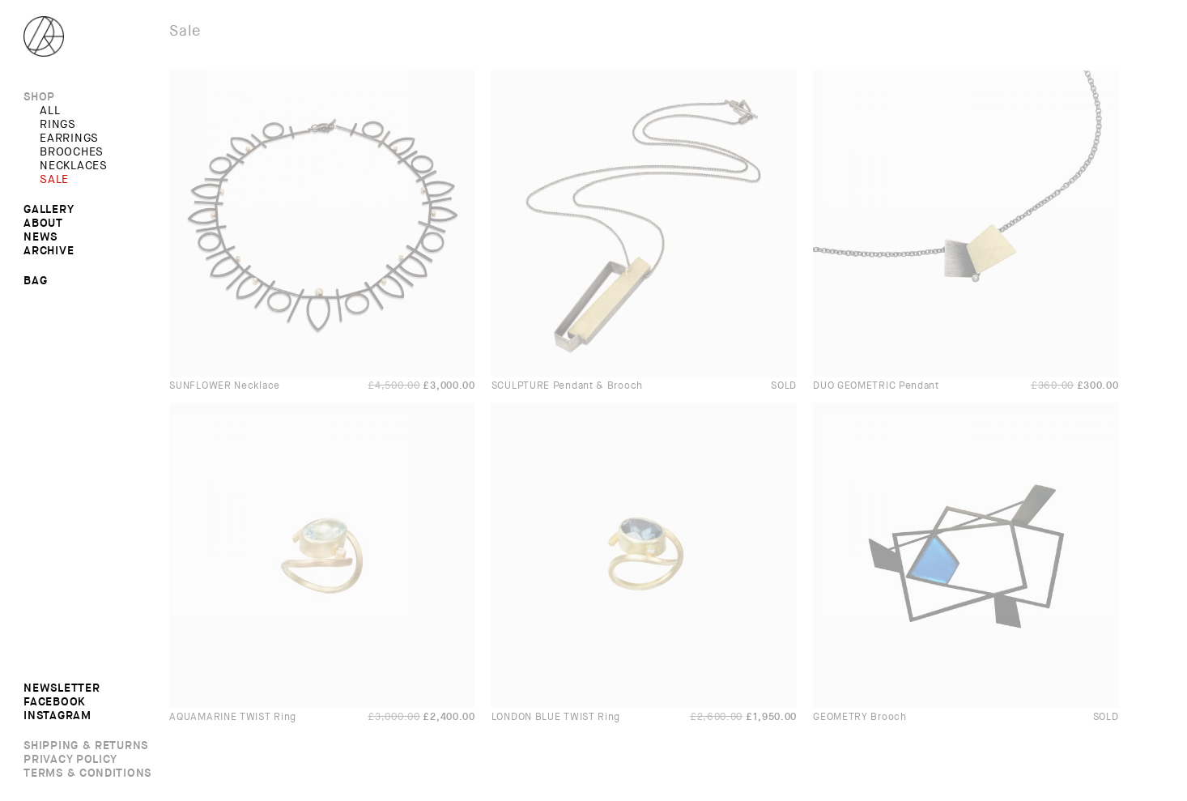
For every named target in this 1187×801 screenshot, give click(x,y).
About (43, 223)
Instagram (57, 715)
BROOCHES (72, 152)
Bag (35, 280)
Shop (39, 97)
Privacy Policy (70, 759)
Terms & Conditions (87, 773)
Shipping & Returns (85, 745)
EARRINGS (69, 138)
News (40, 237)
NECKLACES (73, 166)
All (50, 110)
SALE (54, 179)
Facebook (54, 702)
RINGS (58, 124)
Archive (48, 251)
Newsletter (61, 688)
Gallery (48, 209)
